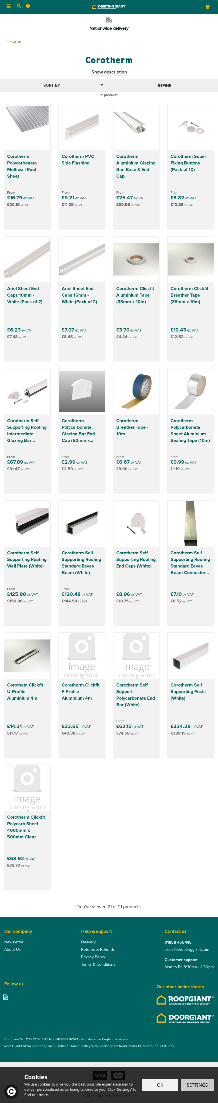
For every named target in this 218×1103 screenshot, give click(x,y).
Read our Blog (5, 997)
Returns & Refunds (98, 950)
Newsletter (13, 942)
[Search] (19, 6)
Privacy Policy (93, 957)
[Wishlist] (29, 6)
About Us (12, 950)
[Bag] (207, 6)
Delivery (88, 942)
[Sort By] (53, 85)
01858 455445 (178, 942)
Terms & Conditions (98, 964)
